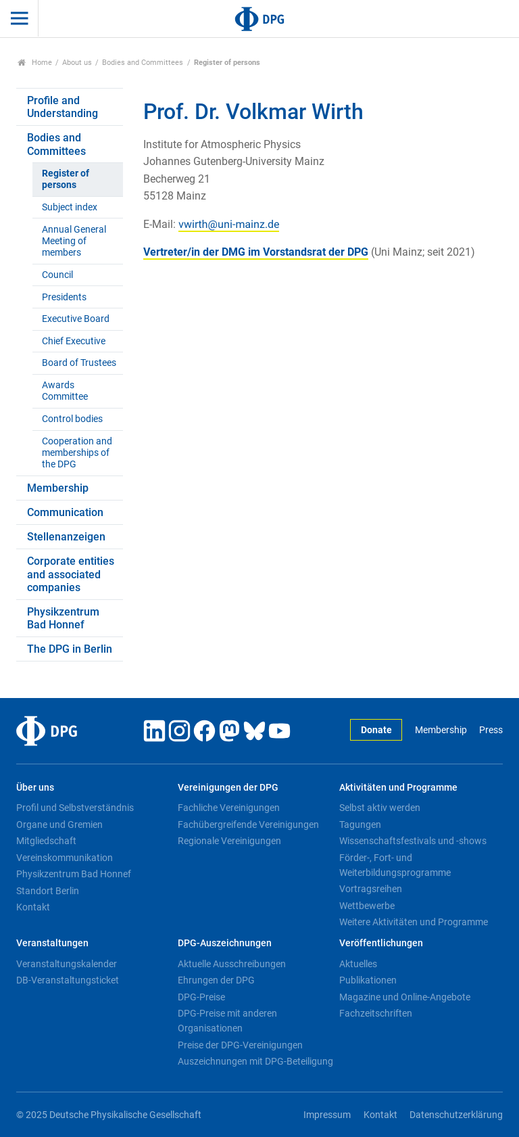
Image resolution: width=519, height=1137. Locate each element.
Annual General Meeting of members (74, 241)
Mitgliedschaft (46, 840)
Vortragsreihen (370, 888)
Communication (65, 512)
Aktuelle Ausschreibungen (232, 963)
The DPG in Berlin (69, 649)
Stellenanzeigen (66, 536)
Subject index (69, 207)
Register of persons (65, 179)
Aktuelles (358, 963)
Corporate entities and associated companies (70, 574)
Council (57, 275)
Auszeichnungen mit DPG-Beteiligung (255, 1061)
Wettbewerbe (367, 905)
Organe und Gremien (59, 824)
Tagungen (360, 824)
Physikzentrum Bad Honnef (63, 618)
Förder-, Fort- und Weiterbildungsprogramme (395, 865)
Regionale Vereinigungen (229, 840)
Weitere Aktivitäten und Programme (413, 921)
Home (35, 62)
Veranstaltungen (52, 943)
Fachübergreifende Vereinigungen (248, 824)
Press (491, 730)
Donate (376, 730)
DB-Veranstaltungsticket (67, 980)
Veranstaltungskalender (66, 963)
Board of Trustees (79, 363)
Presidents (64, 297)
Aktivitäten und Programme (398, 787)
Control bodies (72, 419)
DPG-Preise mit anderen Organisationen (227, 1021)
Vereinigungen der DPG (228, 787)
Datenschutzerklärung (456, 1115)
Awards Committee (65, 390)
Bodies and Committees (142, 62)
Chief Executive (73, 341)
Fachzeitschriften (375, 1013)
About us (77, 62)
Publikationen (368, 980)
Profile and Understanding (62, 107)
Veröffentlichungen (381, 943)
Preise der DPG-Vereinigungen (240, 1045)
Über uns (35, 787)
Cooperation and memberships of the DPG (77, 453)
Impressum (327, 1115)
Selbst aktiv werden (379, 807)
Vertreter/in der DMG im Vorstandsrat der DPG (255, 252)
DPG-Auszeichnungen (225, 943)
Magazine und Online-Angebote (404, 997)
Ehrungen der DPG (216, 980)
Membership (58, 488)
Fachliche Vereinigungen (229, 807)
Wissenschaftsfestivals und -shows (413, 840)
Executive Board (75, 319)
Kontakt (33, 907)
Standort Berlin (47, 890)
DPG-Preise (201, 997)
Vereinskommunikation (64, 857)
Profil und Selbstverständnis (75, 807)
